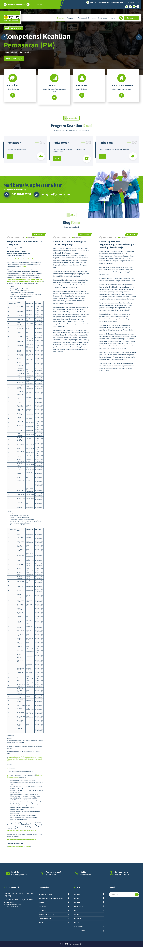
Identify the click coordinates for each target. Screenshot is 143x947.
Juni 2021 (77, 940)
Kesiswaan (102, 18)
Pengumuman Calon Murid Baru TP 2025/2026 (24, 632)
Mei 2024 (131, 624)
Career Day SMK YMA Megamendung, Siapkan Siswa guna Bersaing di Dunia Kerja (117, 633)
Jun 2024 (84, 624)
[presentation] (4, 37)
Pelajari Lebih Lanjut (14, 58)
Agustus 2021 (78, 936)
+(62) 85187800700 (12, 936)
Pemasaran (14, 161)
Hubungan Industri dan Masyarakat (51, 927)
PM (10, 174)
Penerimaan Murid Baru (47, 944)
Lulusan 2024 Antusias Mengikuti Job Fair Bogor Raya (69, 632)
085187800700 (36, 4)
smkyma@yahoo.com (16, 4)
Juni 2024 (77, 927)
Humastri (92, 18)
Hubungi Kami (132, 18)
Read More (12, 97)
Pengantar (71, 18)
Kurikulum (82, 18)
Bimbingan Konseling (46, 923)
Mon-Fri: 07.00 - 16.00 (123, 881)
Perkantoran (61, 161)
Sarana (112, 18)
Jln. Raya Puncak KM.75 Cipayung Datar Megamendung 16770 (114, 2)
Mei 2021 (77, 944)
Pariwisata (106, 161)
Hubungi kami (51, 881)
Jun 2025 (38, 624)
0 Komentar (30, 627)
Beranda (60, 18)
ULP (102, 174)
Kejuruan (42, 932)
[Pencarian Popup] (121, 18)
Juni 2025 (77, 923)
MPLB (57, 177)
